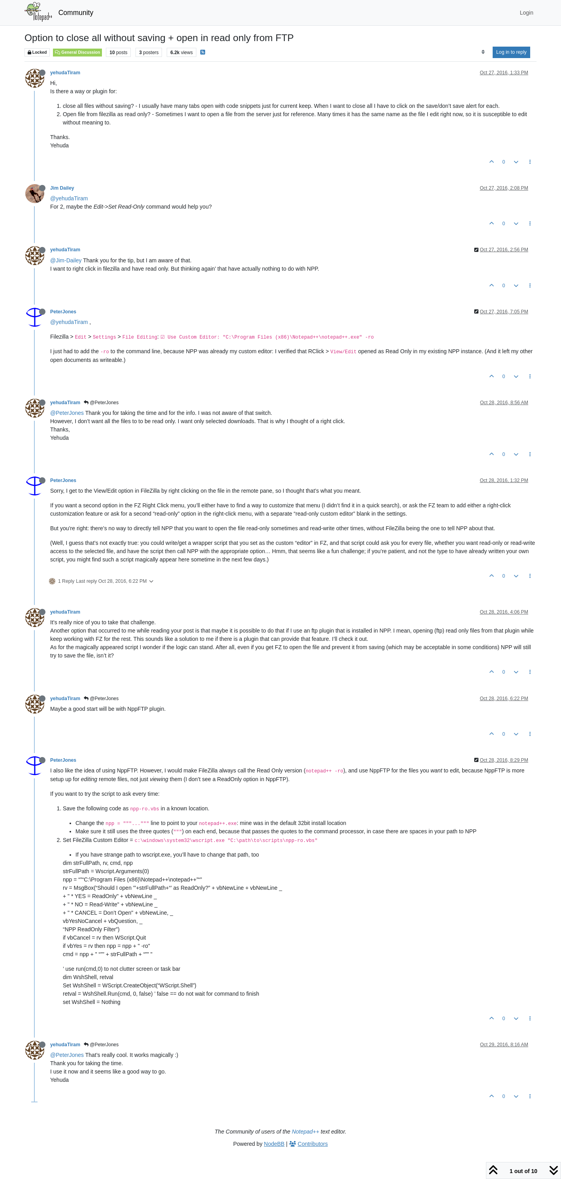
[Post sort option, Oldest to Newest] (482, 52)
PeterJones (63, 312)
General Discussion (77, 52)
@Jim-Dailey (66, 260)
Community (76, 13)
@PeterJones (101, 402)
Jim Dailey (62, 188)
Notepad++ (305, 1131)
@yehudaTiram (69, 198)
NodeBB (274, 1144)
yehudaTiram (65, 72)
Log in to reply (511, 52)
